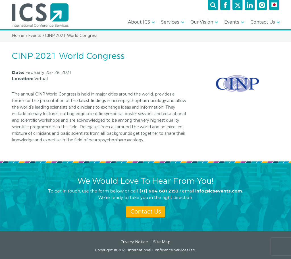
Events (233, 22)
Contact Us (264, 22)
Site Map (162, 242)
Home (18, 36)
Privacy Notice (134, 242)
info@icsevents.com (218, 191)
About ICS (141, 22)
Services (172, 22)
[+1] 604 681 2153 (159, 191)
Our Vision (203, 22)
